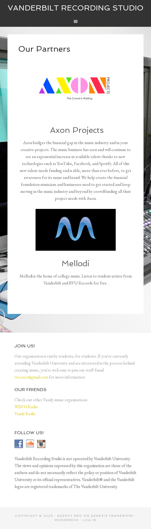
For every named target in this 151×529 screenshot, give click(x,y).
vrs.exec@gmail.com (31, 377)
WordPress (67, 520)
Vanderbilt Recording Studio (76, 7)
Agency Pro (69, 515)
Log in (89, 520)
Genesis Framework (112, 515)
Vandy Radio (25, 414)
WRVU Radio (26, 407)
